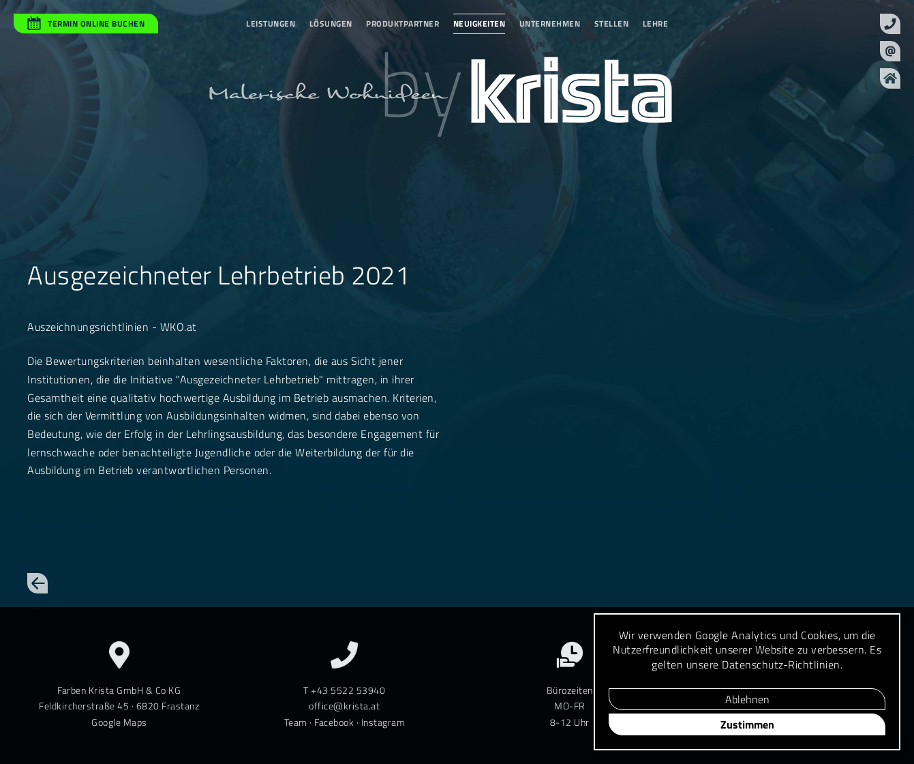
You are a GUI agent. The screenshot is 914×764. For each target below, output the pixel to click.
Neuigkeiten (479, 23)
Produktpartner (402, 23)
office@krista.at (344, 706)
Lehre (656, 23)
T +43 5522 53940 (344, 690)
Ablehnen (747, 699)
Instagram (383, 722)
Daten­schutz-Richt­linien (781, 664)
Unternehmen (550, 23)
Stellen (611, 23)
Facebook (334, 722)
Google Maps (119, 722)
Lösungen (330, 23)
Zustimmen (747, 724)
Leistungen (270, 23)
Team (295, 722)
